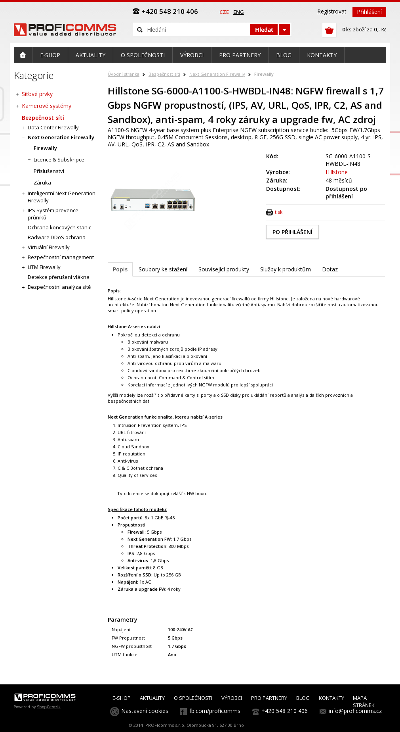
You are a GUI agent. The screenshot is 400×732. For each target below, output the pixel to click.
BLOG (303, 697)
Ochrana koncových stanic (59, 227)
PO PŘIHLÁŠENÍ (292, 232)
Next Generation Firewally (217, 74)
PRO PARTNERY (269, 697)
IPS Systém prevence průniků (53, 214)
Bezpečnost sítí (164, 74)
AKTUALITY (152, 697)
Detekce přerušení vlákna (59, 277)
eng (238, 11)
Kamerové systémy (46, 106)
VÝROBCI (231, 697)
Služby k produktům (285, 269)
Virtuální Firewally (49, 247)
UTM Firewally (44, 267)
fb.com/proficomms (214, 711)
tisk (278, 212)
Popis (120, 269)
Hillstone (337, 172)
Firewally (264, 74)
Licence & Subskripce (59, 159)
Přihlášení (369, 11)
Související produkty (223, 269)
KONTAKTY (331, 697)
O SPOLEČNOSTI (193, 697)
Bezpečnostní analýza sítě (59, 286)
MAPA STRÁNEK (364, 701)
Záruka (42, 182)
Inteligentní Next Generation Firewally (61, 197)
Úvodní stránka (123, 74)
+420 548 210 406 (284, 711)
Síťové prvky (37, 94)
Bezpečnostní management (61, 257)
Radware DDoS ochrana (57, 237)
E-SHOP (121, 697)
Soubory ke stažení (163, 269)
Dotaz (330, 269)
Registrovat (332, 11)
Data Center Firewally (53, 127)
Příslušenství (49, 171)
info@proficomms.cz (355, 711)
